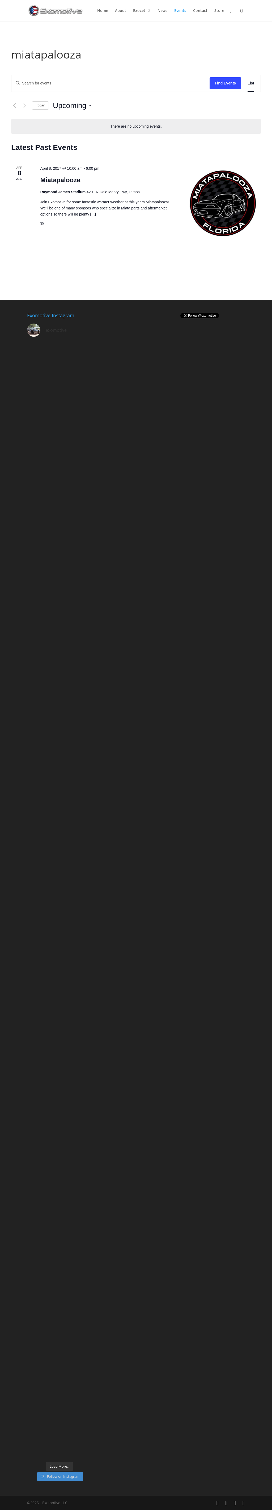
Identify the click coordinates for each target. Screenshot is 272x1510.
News (162, 11)
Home (102, 11)
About (120, 11)
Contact (200, 11)
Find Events (225, 83)
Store (219, 11)
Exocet (139, 11)
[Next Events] (25, 105)
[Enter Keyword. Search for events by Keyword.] (110, 83)
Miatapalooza (60, 179)
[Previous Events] (14, 105)
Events (180, 11)
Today (40, 105)
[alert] (136, 126)
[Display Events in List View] (251, 83)
